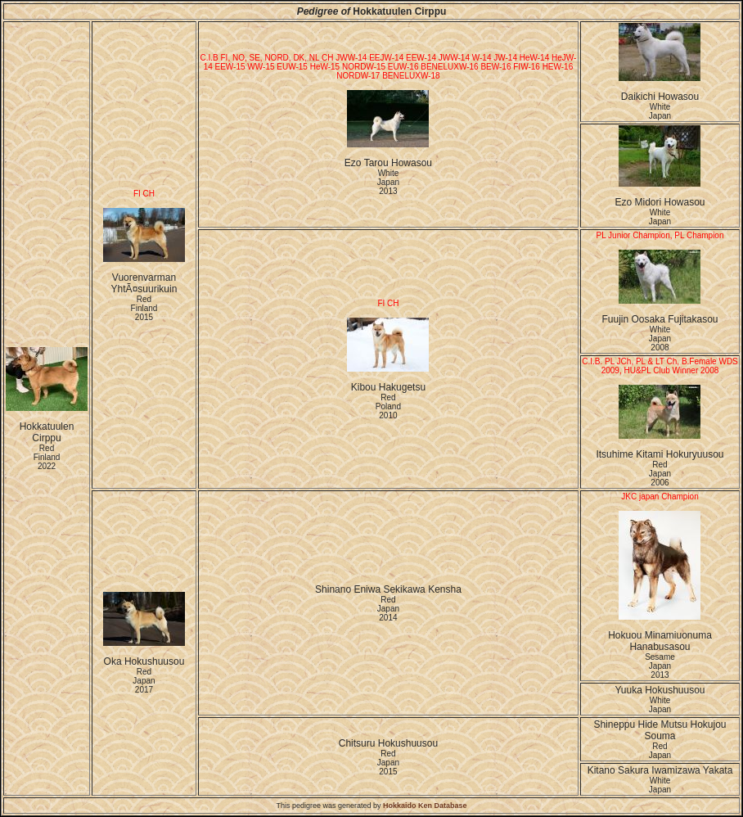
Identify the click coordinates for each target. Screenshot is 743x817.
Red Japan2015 (388, 762)
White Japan (660, 111)
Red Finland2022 (47, 457)
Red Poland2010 (388, 406)
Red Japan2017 (144, 680)
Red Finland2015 (144, 308)
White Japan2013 (388, 182)
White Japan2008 (660, 338)
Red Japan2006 (660, 473)
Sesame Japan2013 (660, 665)
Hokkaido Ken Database (425, 805)
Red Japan (660, 751)
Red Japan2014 (388, 608)
